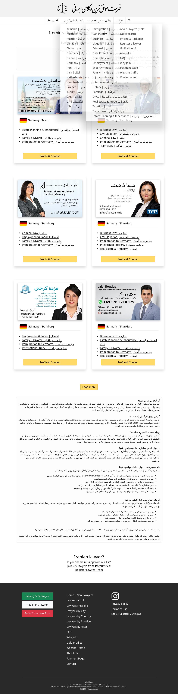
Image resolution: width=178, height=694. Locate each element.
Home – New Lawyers (80, 595)
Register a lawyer (37, 604)
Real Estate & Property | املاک (118, 249)
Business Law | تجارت (113, 130)
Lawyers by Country (79, 616)
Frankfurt (126, 223)
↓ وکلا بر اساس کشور (73, 20)
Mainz (46, 120)
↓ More (119, 20)
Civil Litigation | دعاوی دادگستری (119, 133)
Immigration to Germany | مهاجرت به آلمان (48, 141)
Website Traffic (76, 648)
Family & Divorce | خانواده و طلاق (42, 138)
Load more (89, 387)
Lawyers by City (76, 611)
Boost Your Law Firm (37, 613)
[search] (129, 20)
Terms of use (119, 609)
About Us (72, 653)
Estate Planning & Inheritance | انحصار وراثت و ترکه (50, 131)
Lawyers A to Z (76, 600)
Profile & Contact (50, 156)
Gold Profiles (74, 642)
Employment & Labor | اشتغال (40, 237)
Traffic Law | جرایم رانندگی (116, 145)
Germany (33, 120)
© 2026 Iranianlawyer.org (89, 689)
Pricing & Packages (37, 596)
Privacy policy (120, 603)
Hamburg (126, 120)
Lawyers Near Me (77, 605)
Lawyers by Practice (79, 621)
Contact (71, 663)
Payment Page (75, 658)
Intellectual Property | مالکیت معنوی (122, 244)
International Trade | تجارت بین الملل (44, 348)
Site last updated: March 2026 (126, 613)
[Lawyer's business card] (50, 95)
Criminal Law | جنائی (112, 138)
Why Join (72, 637)
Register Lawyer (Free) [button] (89, 570)
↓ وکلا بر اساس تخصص (99, 20)
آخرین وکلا (52, 20)
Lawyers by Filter (77, 626)
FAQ (69, 632)
